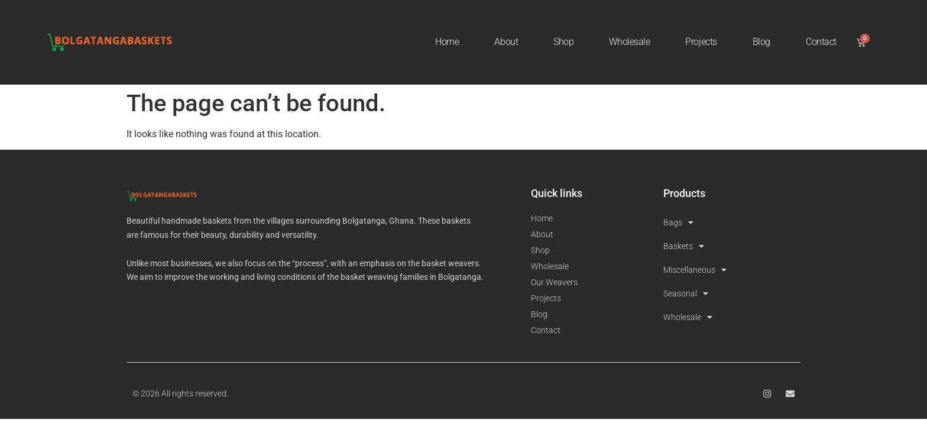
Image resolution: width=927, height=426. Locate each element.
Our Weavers (554, 282)
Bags (678, 222)
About (506, 41)
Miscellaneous (695, 270)
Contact (821, 41)
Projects (701, 41)
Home (447, 41)
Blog (761, 41)
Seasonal (685, 293)
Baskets (683, 246)
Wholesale (629, 41)
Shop (563, 41)
